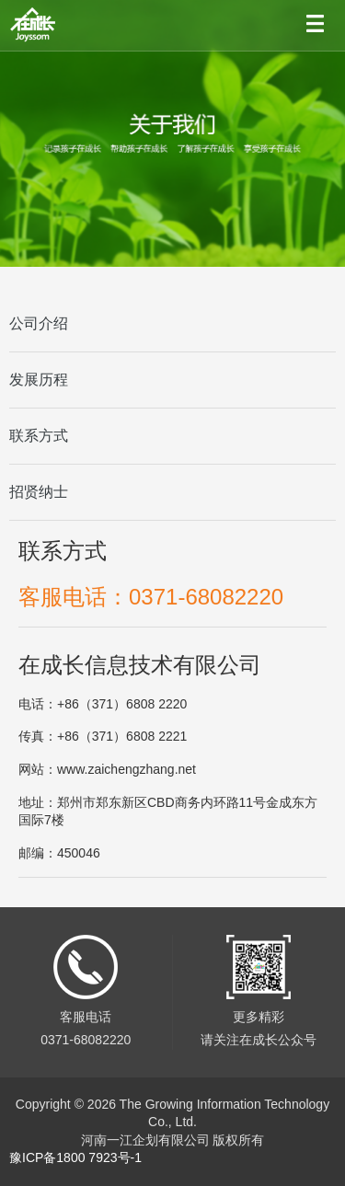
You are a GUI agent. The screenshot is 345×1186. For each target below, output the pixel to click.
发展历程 (38, 379)
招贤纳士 (38, 492)
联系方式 (38, 435)
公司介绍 (38, 323)
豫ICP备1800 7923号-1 (75, 1157)
